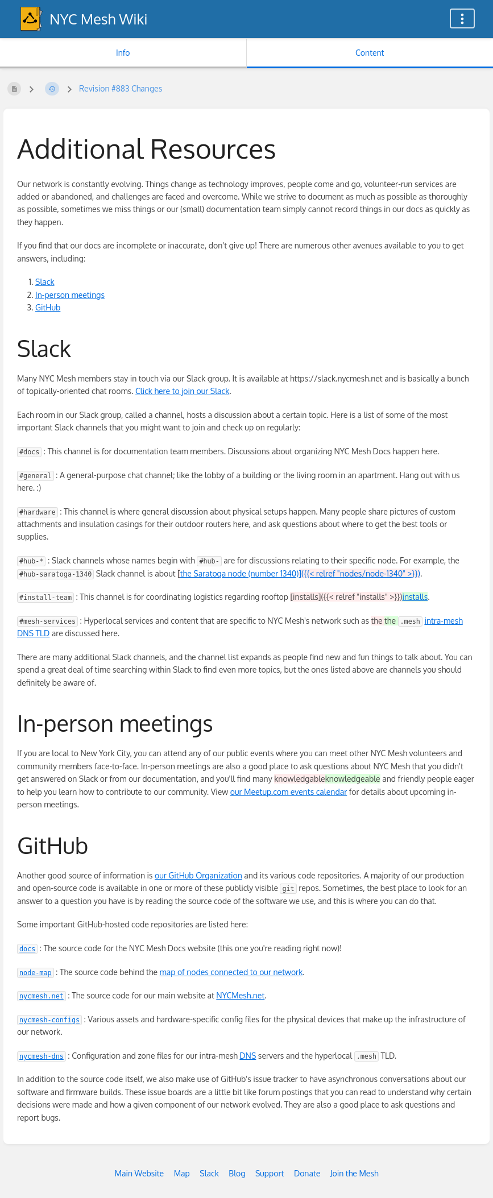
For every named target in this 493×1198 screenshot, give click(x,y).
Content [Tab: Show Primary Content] (369, 52)
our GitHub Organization (198, 875)
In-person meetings (70, 295)
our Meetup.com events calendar (288, 792)
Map (182, 1173)
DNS (247, 1055)
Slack (45, 282)
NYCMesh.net (240, 995)
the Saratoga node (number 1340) (300, 573)
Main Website (139, 1173)
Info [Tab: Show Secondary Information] (123, 52)
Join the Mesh (354, 1173)
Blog (237, 1173)
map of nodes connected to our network (231, 972)
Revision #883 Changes (120, 88)
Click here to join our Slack (182, 391)
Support (269, 1173)
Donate (307, 1173)
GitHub (47, 307)
